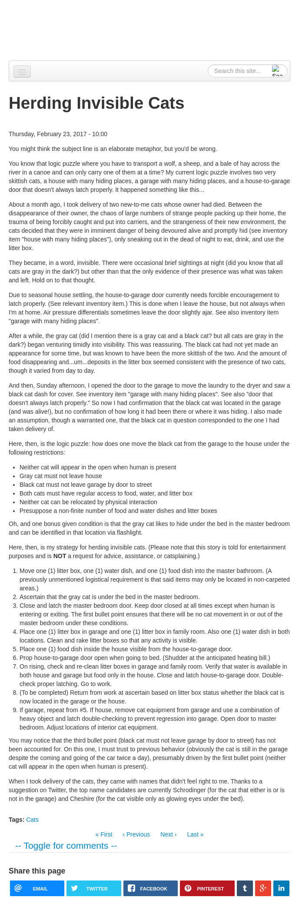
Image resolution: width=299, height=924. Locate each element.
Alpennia (53, 29)
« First (103, 834)
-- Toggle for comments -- (66, 845)
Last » (195, 834)
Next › (168, 834)
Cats (32, 819)
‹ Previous (136, 834)
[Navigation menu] (22, 71)
